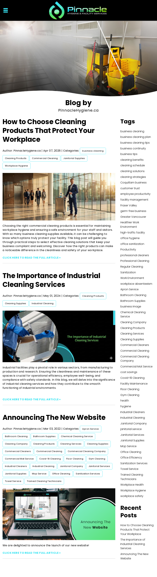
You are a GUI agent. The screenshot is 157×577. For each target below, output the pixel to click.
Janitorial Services (99, 466)
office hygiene (130, 238)
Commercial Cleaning (45, 158)
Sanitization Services (88, 473)
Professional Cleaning (134, 261)
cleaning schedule (132, 165)
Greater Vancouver (133, 217)
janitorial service (131, 429)
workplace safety (131, 496)
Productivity (128, 249)
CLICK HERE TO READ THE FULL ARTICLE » (32, 258)
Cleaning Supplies (15, 303)
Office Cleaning (61, 473)
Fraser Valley (128, 205)
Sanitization (128, 272)
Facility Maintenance (134, 384)
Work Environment (132, 278)
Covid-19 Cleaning (50, 458)
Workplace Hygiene (16, 165)
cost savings (128, 372)
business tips (128, 154)
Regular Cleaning (131, 267)
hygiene (125, 406)
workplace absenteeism (136, 284)
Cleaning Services (71, 443)
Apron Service (90, 429)
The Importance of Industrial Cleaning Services (51, 280)
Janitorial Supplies (74, 158)
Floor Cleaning (74, 458)
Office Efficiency (131, 457)
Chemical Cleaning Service (77, 436)
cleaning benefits (132, 160)
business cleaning (93, 150)
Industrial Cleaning (43, 303)
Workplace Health (132, 485)
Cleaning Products (16, 158)
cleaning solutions (132, 171)
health (124, 401)
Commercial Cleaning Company (87, 451)
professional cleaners (134, 255)
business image (130, 306)
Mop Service (39, 473)
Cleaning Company (16, 443)
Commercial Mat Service (19, 458)
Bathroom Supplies (44, 436)
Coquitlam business (133, 182)
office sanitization (132, 244)
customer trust (130, 188)
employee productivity (135, 194)
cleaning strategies (133, 177)
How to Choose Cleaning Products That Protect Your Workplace (49, 130)
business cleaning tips (135, 143)
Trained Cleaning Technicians (44, 481)
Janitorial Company (71, 466)
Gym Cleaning (97, 458)
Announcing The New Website (54, 417)
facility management (134, 200)
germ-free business (133, 211)
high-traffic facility (132, 232)
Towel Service (13, 481)
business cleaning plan (135, 137)
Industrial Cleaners (16, 466)
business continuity (133, 148)
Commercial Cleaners (18, 451)
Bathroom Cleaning (16, 436)
